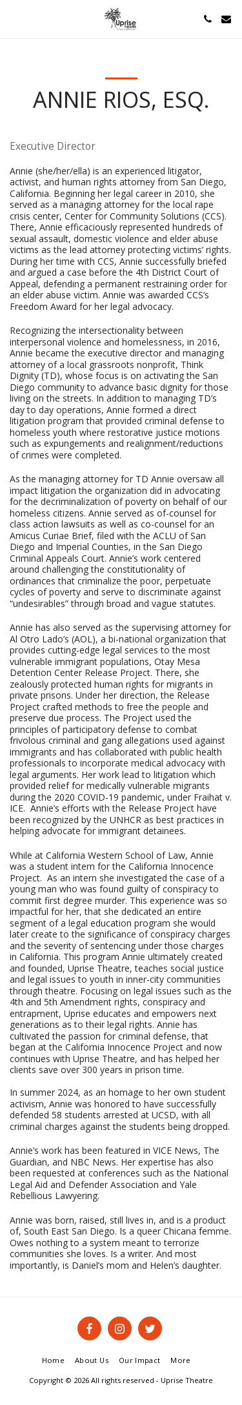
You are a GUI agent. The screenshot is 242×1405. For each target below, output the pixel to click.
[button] (14, 18)
